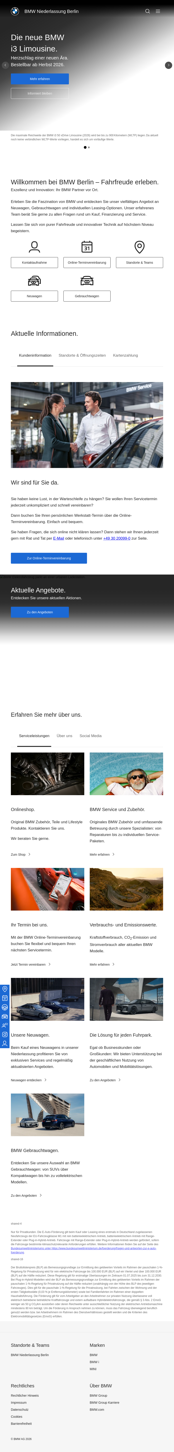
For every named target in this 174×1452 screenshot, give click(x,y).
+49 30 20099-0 (116, 538)
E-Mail (58, 538)
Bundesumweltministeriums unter (31, 1248)
